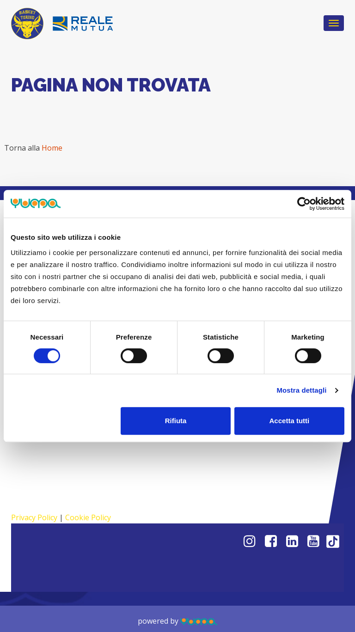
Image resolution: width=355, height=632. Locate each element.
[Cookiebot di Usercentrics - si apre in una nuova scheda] (303, 204)
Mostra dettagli (301, 390)
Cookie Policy (88, 517)
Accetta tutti (289, 421)
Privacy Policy (34, 517)
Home (52, 148)
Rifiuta (176, 421)
